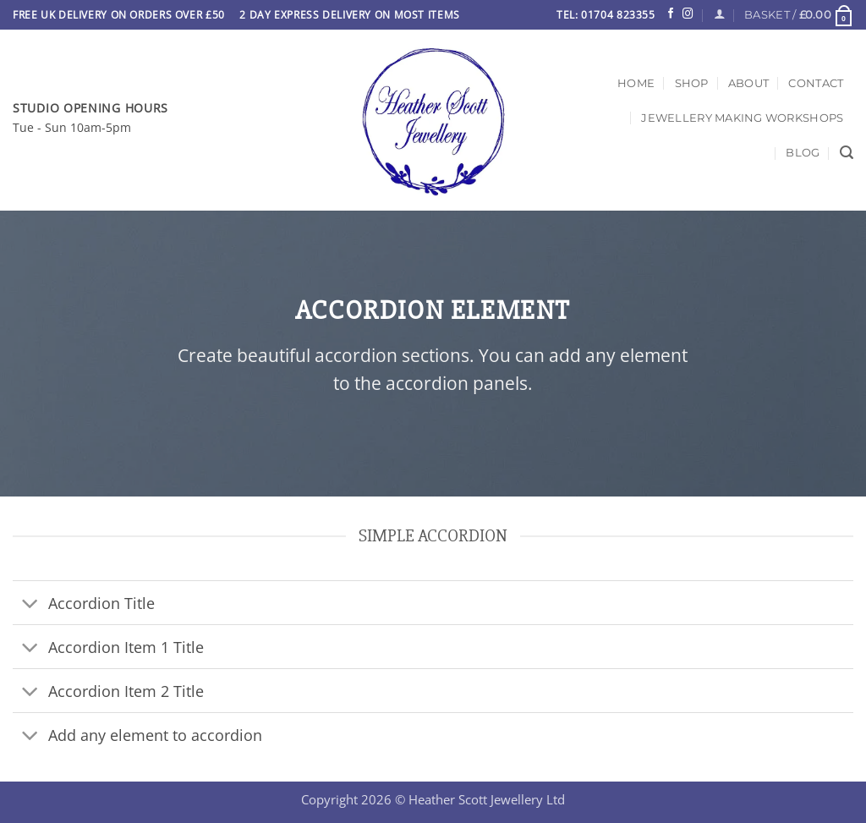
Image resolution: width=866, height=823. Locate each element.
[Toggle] (30, 604)
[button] (798, 14)
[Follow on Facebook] (671, 14)
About (748, 83)
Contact (815, 83)
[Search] (846, 152)
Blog (802, 152)
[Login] (719, 14)
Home (636, 83)
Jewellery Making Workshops (742, 117)
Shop (692, 83)
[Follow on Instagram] (687, 14)
